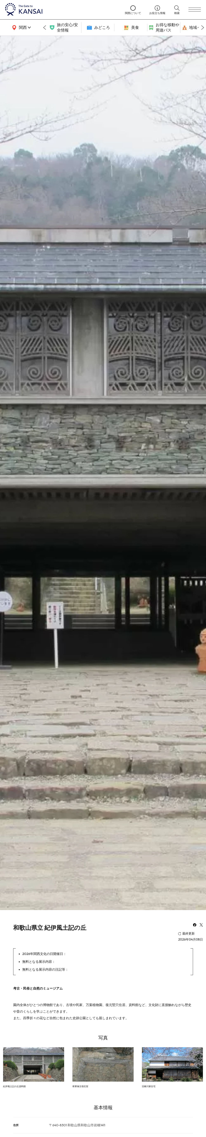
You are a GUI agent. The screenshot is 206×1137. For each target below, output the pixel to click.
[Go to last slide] (44, 27)
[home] (61, 9)
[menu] (194, 10)
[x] (201, 925)
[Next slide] (202, 27)
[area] (20, 27)
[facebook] (194, 925)
